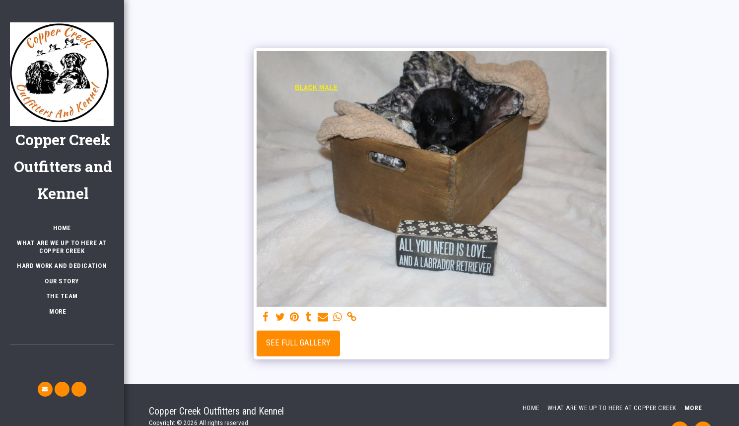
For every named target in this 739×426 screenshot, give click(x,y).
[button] (45, 389)
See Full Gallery (298, 342)
